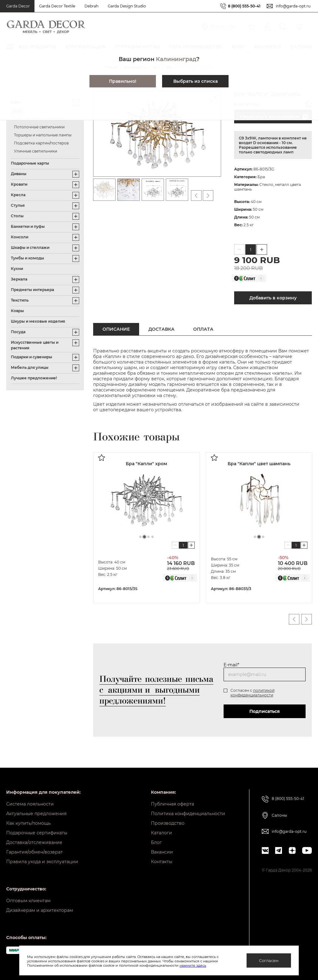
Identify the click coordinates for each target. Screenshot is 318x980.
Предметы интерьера (32, 289)
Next (306, 619)
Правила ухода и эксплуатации (42, 861)
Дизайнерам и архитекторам (39, 910)
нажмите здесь (192, 965)
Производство (167, 823)
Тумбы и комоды (27, 258)
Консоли (19, 237)
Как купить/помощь (28, 823)
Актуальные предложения (36, 813)
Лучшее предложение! (34, 378)
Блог (156, 842)
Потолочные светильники (39, 127)
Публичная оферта (172, 804)
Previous (294, 619)
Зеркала (19, 279)
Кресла (18, 194)
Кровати (19, 184)
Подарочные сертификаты (36, 833)
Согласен (269, 960)
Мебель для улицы (29, 367)
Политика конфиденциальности (188, 813)
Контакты (161, 861)
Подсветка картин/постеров (41, 143)
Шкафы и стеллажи (30, 247)
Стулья (18, 205)
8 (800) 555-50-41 (244, 6)
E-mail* (231, 665)
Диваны (18, 173)
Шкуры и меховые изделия (38, 321)
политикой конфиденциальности (252, 692)
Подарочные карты (30, 163)
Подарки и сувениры (31, 357)
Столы (17, 216)
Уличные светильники (35, 151)
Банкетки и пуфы (28, 226)
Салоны (279, 815)
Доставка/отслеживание (34, 842)
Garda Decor (18, 6)
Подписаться (264, 711)
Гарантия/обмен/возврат (34, 852)
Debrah (91, 6)
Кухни (17, 268)
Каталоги (161, 833)
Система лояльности (30, 804)
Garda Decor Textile (57, 6)
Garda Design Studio (127, 6)
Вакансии (162, 852)
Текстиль (20, 300)
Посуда (18, 331)
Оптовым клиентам (28, 900)
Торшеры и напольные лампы (42, 135)
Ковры (17, 310)
